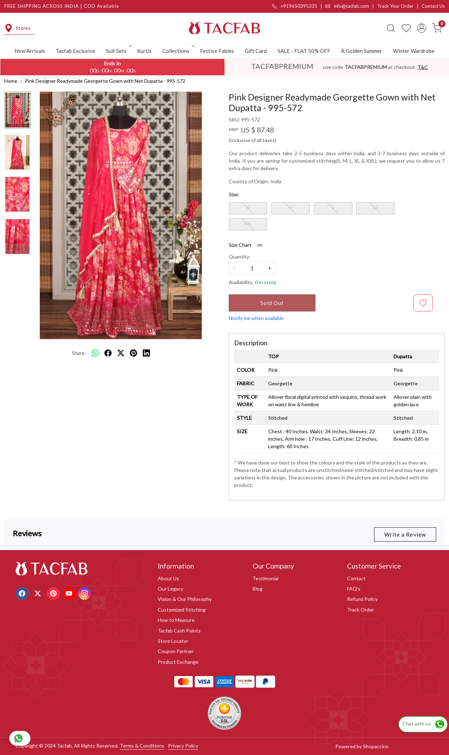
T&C (423, 67)
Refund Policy (362, 599)
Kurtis (144, 51)
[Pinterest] (54, 593)
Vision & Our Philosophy (185, 599)
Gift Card (256, 51)
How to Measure (176, 620)
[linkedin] (146, 353)
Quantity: (239, 257)
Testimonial (265, 578)
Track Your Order (395, 6)
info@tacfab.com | (351, 6)
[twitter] (120, 353)
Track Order (360, 610)
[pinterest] (133, 353)
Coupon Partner (176, 651)
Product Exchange (178, 662)
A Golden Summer (361, 51)
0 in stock (265, 282)
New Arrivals (30, 51)
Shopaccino (376, 746)
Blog (258, 589)
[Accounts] (421, 28)
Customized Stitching (182, 610)
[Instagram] (85, 593)
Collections (178, 51)
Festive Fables (217, 51)
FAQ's (354, 589)
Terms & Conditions (142, 746)
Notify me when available (256, 318)
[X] (38, 593)
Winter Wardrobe (413, 51)
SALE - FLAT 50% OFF (303, 51)
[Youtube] (70, 593)
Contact (356, 578)
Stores (17, 28)
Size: (234, 194)
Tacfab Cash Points (179, 631)
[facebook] (108, 353)
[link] (391, 28)
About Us (168, 578)
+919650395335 (294, 6)
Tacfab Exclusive (75, 51)
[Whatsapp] (95, 353)
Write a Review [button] (405, 534)
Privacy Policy (183, 746)
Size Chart (248, 245)
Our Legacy (170, 589)
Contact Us (433, 6)
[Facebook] (23, 593)
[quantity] (252, 268)
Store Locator (173, 641)
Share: (79, 353)
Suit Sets (118, 51)
